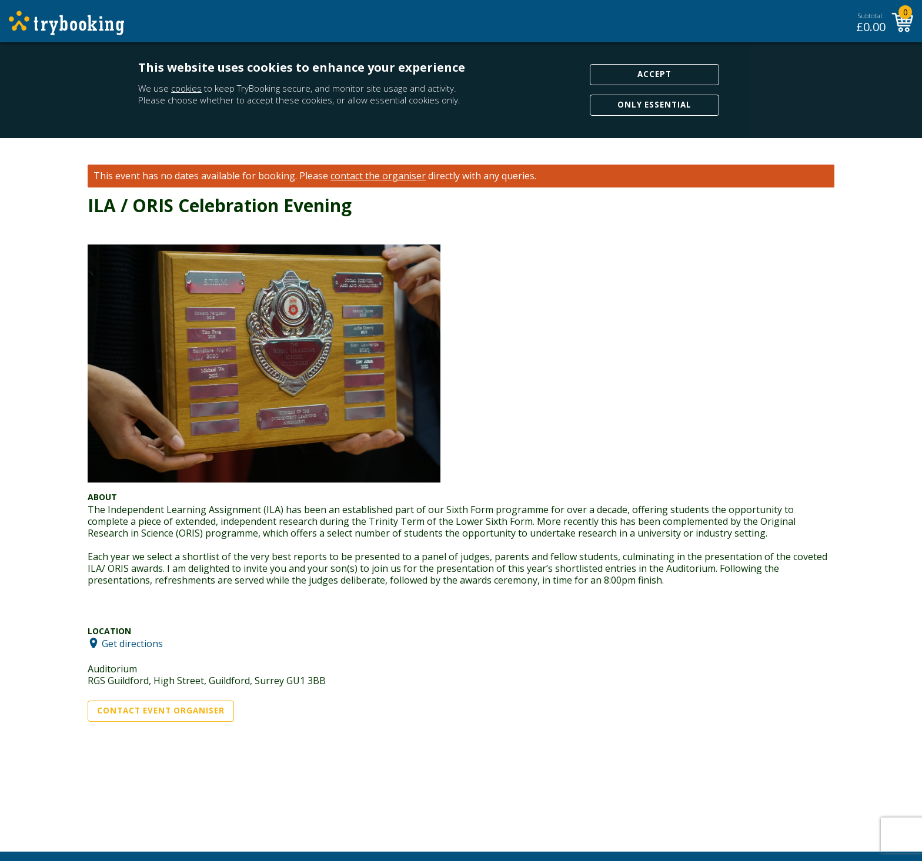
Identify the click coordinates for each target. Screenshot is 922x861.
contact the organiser (378, 176)
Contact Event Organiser (161, 710)
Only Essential (654, 104)
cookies (186, 88)
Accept (654, 74)
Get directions (132, 642)
